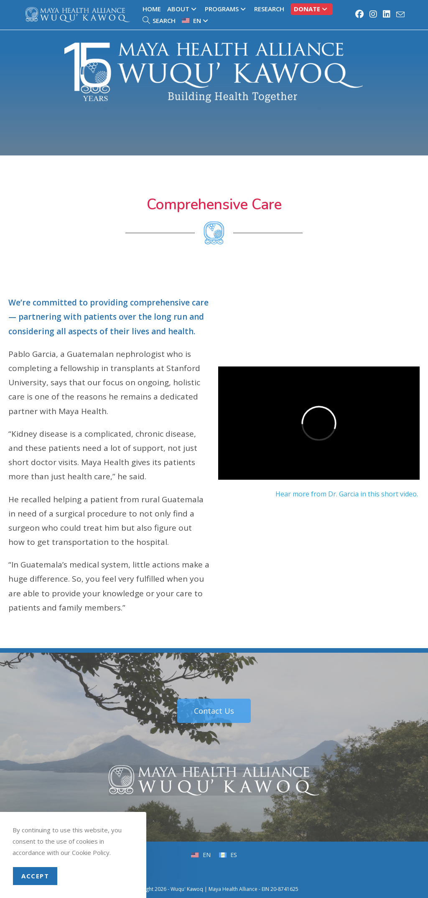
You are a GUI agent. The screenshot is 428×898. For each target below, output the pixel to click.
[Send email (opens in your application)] (399, 14)
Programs (226, 9)
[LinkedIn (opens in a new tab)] (387, 14)
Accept (35, 876)
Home (152, 9)
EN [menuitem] (206, 855)
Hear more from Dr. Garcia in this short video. (347, 494)
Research (269, 9)
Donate (311, 9)
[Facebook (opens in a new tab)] (360, 14)
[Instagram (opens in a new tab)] (373, 14)
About (183, 9)
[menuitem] (196, 20)
